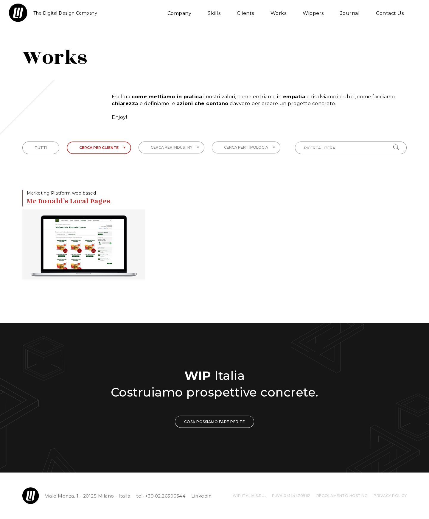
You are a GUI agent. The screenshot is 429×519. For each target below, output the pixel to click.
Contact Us (390, 13)
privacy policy (390, 495)
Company (179, 13)
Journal (350, 13)
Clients (245, 13)
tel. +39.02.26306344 (160, 496)
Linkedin (201, 496)
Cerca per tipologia (249, 147)
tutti (41, 147)
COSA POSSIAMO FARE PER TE (214, 421)
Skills (214, 13)
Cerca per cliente (102, 147)
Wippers (313, 13)
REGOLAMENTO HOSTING (342, 495)
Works (279, 13)
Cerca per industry (175, 147)
